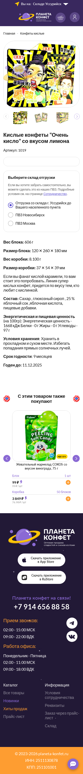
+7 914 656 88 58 (41, 606)
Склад (50, 725)
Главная (9, 33)
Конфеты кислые (32, 33)
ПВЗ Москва (21, 223)
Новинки (11, 700)
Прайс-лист (14, 716)
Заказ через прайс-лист (62, 715)
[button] (77, 116)
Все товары (13, 692)
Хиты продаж (15, 708)
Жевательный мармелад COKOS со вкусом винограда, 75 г (41, 466)
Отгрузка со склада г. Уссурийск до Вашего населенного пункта (39, 205)
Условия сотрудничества (59, 695)
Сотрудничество (55, 194)
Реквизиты (54, 705)
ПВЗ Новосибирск (26, 215)
